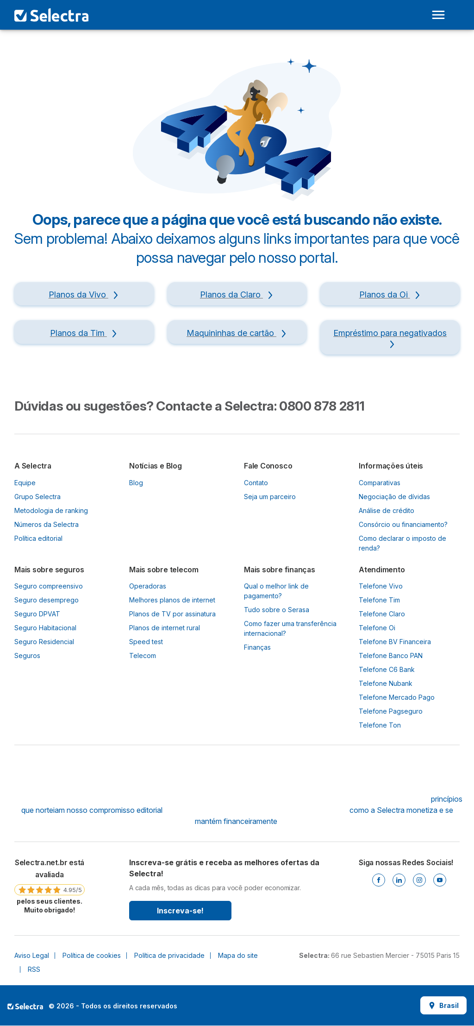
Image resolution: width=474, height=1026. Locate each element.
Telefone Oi (377, 628)
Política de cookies (91, 955)
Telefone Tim (379, 600)
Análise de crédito (386, 510)
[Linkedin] (399, 880)
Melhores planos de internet (172, 600)
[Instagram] (419, 880)
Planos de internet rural (164, 628)
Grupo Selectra (37, 496)
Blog (136, 483)
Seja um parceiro (270, 496)
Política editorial (38, 538)
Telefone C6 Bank (387, 669)
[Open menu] (438, 15)
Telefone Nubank (385, 683)
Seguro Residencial (44, 642)
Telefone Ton (380, 725)
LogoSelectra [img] (25, 1006)
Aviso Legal (31, 955)
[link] (49, 885)
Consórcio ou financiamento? (403, 524)
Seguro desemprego (46, 600)
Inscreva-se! (180, 910)
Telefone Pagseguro (391, 711)
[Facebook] (378, 880)
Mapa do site (238, 955)
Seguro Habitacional (45, 628)
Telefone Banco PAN (391, 655)
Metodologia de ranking (51, 510)
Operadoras (147, 586)
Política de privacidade (169, 955)
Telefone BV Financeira (395, 642)
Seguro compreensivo (48, 586)
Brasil (443, 1005)
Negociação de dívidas (394, 496)
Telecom (142, 655)
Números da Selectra (46, 524)
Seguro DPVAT (37, 614)
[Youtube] (439, 880)
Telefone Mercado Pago (397, 697)
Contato (256, 483)
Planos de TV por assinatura (172, 614)
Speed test (146, 642)
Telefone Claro (382, 614)
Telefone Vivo (381, 586)
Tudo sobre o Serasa (276, 610)
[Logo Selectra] (51, 14)
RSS (34, 969)
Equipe (25, 483)
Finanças (257, 647)
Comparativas (379, 483)
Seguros (27, 655)
